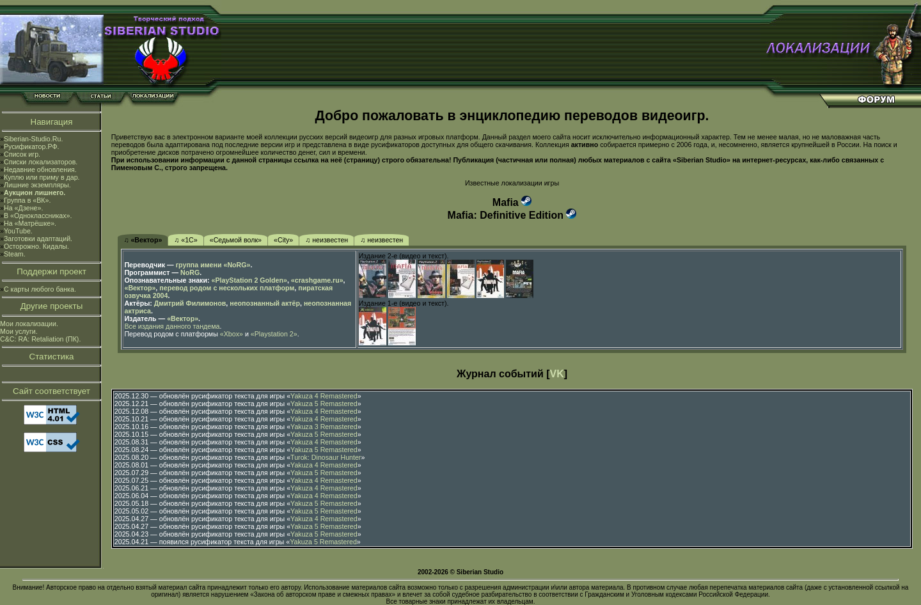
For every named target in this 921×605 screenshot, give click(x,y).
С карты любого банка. (40, 289)
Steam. (15, 254)
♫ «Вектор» (142, 240)
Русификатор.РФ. (31, 146)
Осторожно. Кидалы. (36, 246)
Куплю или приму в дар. (42, 177)
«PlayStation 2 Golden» (249, 280)
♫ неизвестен (326, 240)
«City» (283, 240)
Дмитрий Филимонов (190, 303)
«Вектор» (139, 288)
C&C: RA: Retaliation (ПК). (40, 339)
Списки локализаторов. (40, 162)
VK (557, 373)
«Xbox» (231, 334)
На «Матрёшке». (30, 223)
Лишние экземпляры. (37, 185)
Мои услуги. (19, 331)
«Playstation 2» (274, 334)
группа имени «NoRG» (213, 265)
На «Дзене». (23, 208)
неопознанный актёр (265, 303)
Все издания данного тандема (171, 326)
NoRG (190, 272)
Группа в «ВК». (27, 200)
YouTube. (18, 231)
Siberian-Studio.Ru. (33, 139)
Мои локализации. (29, 323)
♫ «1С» (185, 240)
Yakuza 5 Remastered (324, 403)
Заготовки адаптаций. (38, 238)
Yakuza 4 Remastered (324, 396)
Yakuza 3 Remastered (324, 426)
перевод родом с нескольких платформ (226, 288)
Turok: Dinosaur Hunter (325, 457)
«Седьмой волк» (236, 240)
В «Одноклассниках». (38, 215)
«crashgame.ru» (317, 280)
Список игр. (22, 154)
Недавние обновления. (40, 169)
